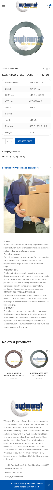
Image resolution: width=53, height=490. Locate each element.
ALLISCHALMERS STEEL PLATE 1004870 (39, 374)
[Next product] (49, 68)
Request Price (25, 141)
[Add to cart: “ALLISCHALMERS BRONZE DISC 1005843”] (22, 351)
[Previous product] (43, 68)
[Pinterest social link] (17, 156)
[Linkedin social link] (20, 156)
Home (4, 68)
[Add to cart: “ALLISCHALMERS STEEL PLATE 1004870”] (47, 351)
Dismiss (49, 485)
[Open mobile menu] (3, 6)
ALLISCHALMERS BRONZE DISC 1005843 (14, 374)
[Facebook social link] (10, 156)
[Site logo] (26, 6)
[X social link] (13, 156)
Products (14, 68)
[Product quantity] (8, 141)
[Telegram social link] (24, 156)
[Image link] (26, 408)
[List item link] (26, 476)
